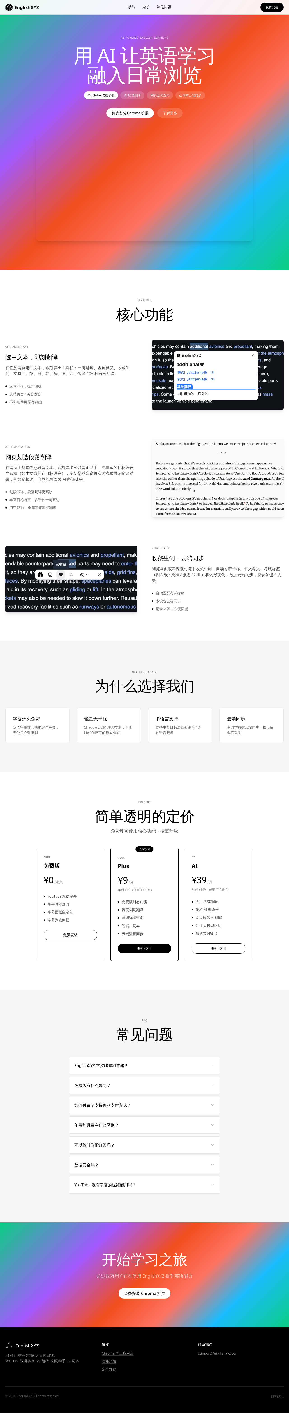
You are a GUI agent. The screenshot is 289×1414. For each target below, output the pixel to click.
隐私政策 (277, 1397)
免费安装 (272, 7)
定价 (146, 7)
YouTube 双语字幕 (95, 95)
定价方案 (109, 1370)
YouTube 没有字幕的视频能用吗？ (144, 1186)
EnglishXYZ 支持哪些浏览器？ (144, 1066)
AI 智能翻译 (130, 95)
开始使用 (144, 949)
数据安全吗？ (144, 1166)
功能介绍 (109, 1362)
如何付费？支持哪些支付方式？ (144, 1106)
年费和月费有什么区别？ (144, 1126)
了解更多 (170, 114)
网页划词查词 (162, 95)
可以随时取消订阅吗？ (144, 1146)
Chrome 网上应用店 (118, 1354)
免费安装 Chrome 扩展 (130, 114)
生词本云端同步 (196, 95)
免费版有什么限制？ (144, 1086)
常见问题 (164, 7)
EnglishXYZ (22, 7)
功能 (131, 7)
